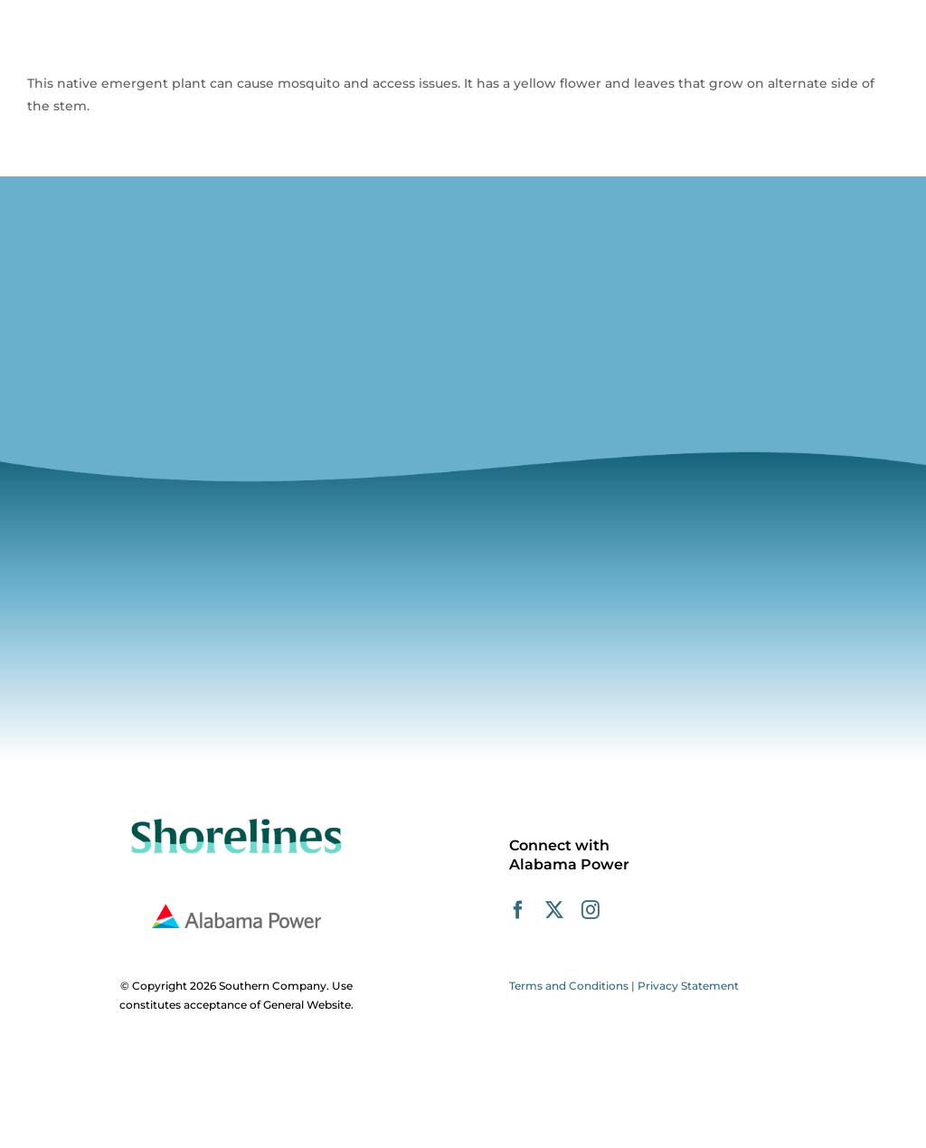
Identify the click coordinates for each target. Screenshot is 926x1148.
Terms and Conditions (568, 985)
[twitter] (554, 910)
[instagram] (590, 910)
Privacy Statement (688, 985)
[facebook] (518, 910)
